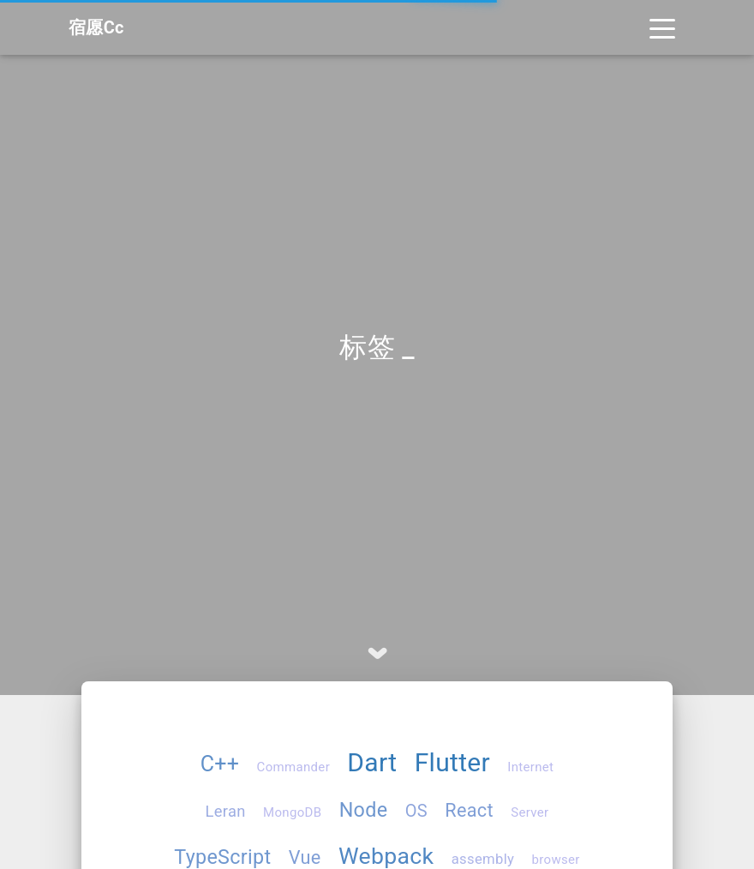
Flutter (452, 762)
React (469, 810)
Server (529, 812)
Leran (226, 811)
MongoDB (292, 812)
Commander (293, 767)
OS (416, 810)
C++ (220, 764)
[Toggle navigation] (662, 27)
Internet (530, 767)
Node (363, 810)
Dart (372, 762)
